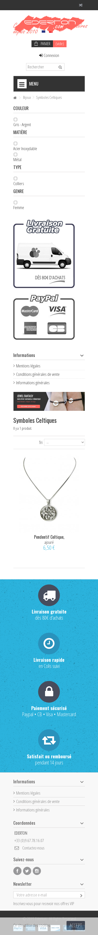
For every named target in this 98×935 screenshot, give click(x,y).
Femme (18, 207)
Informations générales (33, 382)
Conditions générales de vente (38, 374)
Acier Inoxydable (25, 148)
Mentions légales (28, 365)
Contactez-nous (33, 848)
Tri (40, 442)
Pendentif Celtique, (49, 537)
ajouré (49, 542)
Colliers (18, 183)
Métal (17, 159)
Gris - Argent (22, 124)
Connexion (49, 55)
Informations (24, 355)
